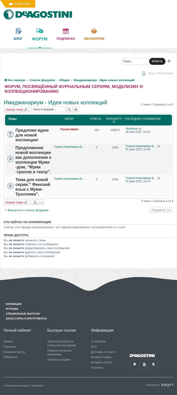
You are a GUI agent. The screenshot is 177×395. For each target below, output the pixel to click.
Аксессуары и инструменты (26, 318)
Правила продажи (58, 359)
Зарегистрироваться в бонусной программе (61, 343)
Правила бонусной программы (59, 352)
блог (18, 38)
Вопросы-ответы (101, 362)
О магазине (98, 341)
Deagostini (94, 38)
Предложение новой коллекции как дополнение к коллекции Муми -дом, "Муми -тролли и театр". (33, 159)
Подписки (9, 346)
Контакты (97, 367)
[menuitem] (157, 73)
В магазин (22, 4)
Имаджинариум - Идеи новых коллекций (55, 102)
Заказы (8, 341)
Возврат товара (101, 357)
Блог (94, 346)
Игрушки (12, 308)
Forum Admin (70, 129)
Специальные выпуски (23, 313)
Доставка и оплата (103, 352)
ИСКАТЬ (157, 61)
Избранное (10, 357)
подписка (66, 38)
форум (39, 42)
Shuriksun (132, 128)
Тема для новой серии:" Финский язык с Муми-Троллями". (32, 186)
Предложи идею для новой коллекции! (32, 135)
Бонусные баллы (14, 352)
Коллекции (13, 304)
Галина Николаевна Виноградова (69, 146)
